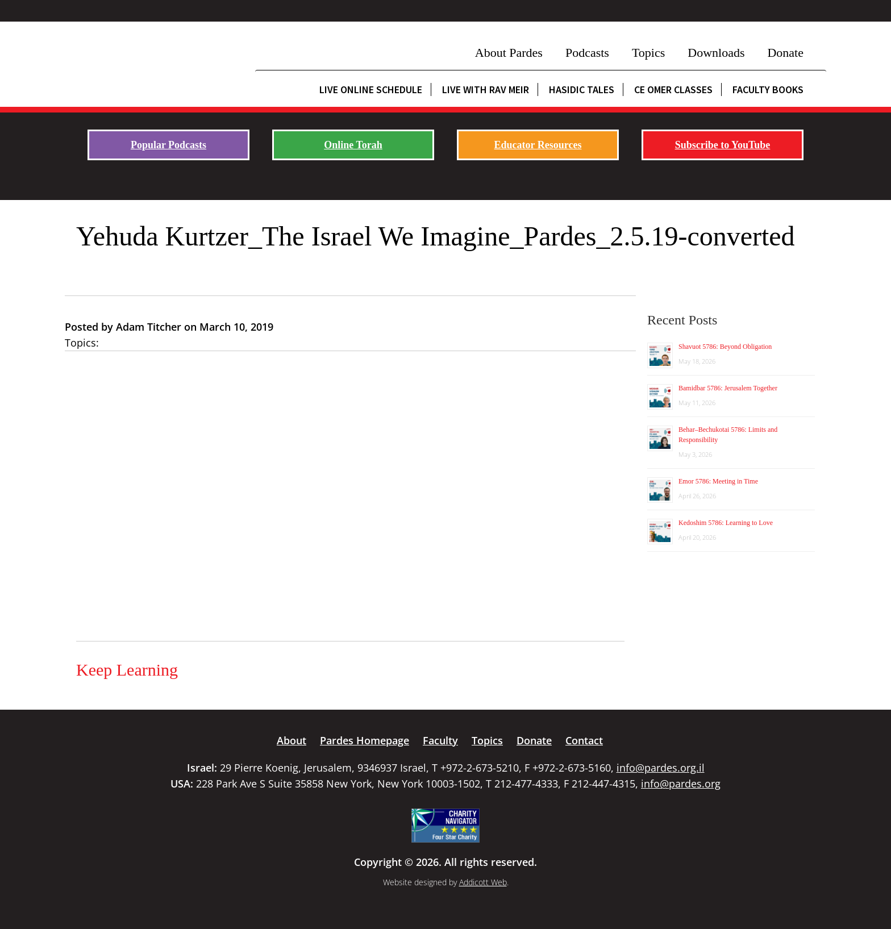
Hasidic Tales (581, 89)
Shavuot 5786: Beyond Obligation (725, 347)
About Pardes (509, 52)
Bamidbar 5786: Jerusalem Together (727, 388)
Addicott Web (483, 882)
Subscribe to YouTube (723, 145)
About (291, 740)
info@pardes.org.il (661, 767)
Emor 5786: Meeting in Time (718, 481)
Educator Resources (538, 145)
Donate (785, 52)
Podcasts (587, 52)
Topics (648, 52)
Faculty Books (767, 89)
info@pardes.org (681, 783)
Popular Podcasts (168, 145)
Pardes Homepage (364, 740)
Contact (584, 740)
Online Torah (353, 145)
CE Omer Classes (673, 89)
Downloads (716, 52)
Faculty (440, 740)
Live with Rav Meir (485, 89)
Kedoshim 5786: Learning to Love (725, 523)
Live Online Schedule (370, 89)
